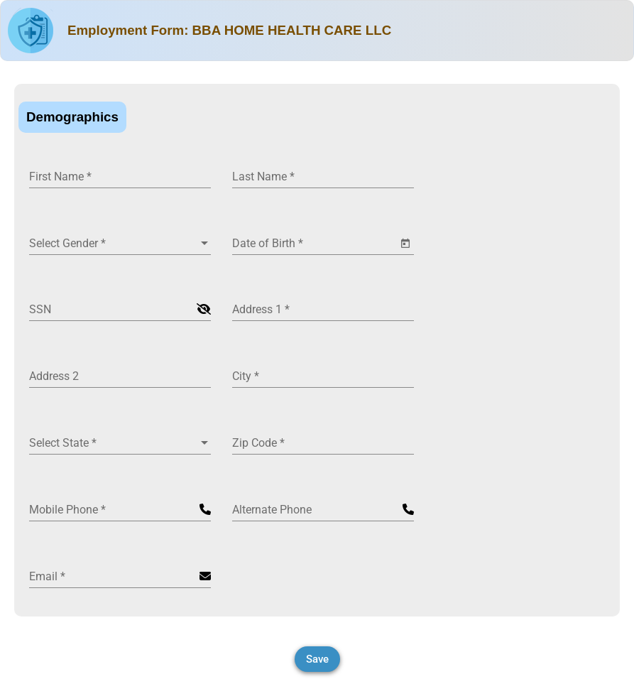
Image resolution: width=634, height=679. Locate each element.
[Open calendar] (405, 243)
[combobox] (120, 243)
